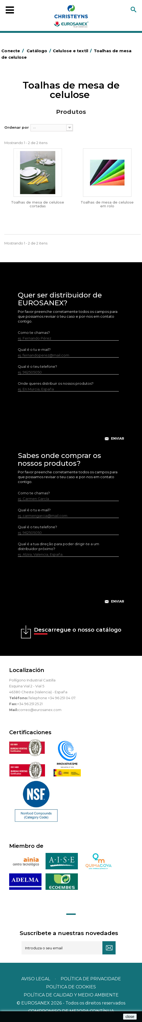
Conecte (13, 50)
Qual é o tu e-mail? (34, 349)
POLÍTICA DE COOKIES (71, 986)
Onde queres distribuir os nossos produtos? (55, 383)
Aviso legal (35, 978)
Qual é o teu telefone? (37, 366)
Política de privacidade (91, 978)
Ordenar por (16, 127)
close (130, 1016)
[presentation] (71, 420)
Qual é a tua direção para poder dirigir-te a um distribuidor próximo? (58, 546)
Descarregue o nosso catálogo (77, 630)
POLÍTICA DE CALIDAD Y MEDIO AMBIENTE (71, 995)
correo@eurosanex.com (39, 710)
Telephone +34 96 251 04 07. (52, 698)
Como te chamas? (34, 332)
